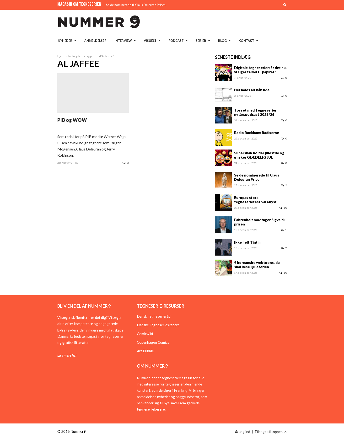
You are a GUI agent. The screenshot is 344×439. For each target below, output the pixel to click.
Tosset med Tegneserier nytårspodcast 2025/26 (255, 112)
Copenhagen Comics (153, 342)
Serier (201, 41)
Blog (222, 41)
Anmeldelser (95, 41)
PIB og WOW (72, 120)
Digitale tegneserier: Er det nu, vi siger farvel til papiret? (260, 69)
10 (283, 207)
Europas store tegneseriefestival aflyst (255, 199)
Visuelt (150, 41)
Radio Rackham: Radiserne (256, 132)
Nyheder (65, 41)
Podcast (176, 41)
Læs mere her (67, 355)
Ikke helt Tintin (247, 242)
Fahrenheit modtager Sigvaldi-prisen (260, 222)
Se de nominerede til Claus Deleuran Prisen (136, 5)
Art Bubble (145, 351)
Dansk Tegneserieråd (154, 316)
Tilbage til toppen (270, 431)
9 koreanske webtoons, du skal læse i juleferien (257, 264)
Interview (123, 41)
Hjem (60, 56)
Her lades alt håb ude (251, 90)
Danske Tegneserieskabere (158, 325)
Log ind (242, 431)
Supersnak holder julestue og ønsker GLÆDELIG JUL (259, 155)
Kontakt (246, 41)
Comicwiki (145, 334)
